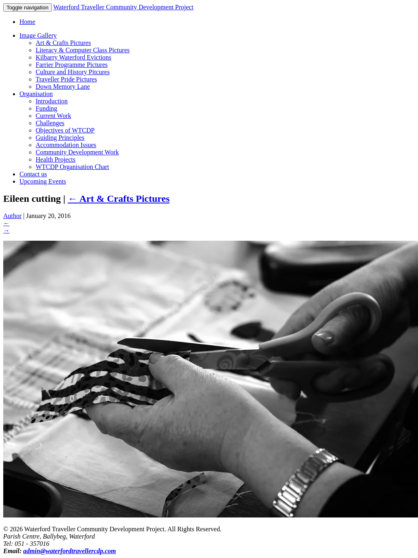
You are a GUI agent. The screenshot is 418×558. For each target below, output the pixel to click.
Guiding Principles (60, 137)
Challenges (50, 123)
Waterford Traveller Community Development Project (123, 7)
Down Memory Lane (63, 86)
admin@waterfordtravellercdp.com (69, 550)
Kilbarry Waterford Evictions (73, 57)
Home (27, 21)
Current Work (53, 115)
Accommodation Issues (66, 144)
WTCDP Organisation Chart (72, 166)
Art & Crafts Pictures (63, 42)
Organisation (36, 93)
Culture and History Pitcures (73, 71)
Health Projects (55, 159)
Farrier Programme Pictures (72, 64)
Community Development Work (77, 152)
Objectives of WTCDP (65, 130)
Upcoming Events (42, 181)
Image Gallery (38, 35)
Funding (46, 108)
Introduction (52, 101)
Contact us (33, 174)
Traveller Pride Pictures (66, 79)
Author (12, 215)
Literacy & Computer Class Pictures (83, 50)
